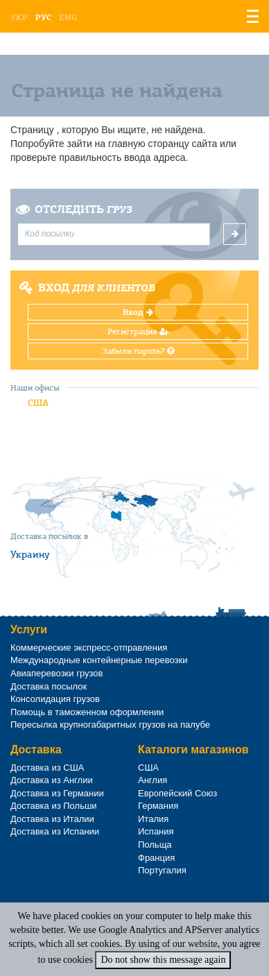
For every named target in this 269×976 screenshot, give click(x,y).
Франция (156, 858)
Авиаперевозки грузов (56, 673)
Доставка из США (47, 767)
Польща (155, 844)
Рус (43, 17)
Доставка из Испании (54, 831)
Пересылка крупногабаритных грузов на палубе (110, 724)
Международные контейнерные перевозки (98, 660)
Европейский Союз (177, 793)
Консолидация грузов (55, 699)
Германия (158, 806)
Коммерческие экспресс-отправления (88, 647)
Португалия (162, 870)
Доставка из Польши (53, 806)
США (38, 403)
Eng (68, 17)
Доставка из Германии (57, 793)
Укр (19, 17)
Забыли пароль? (138, 351)
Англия (152, 780)
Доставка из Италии (52, 819)
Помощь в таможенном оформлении (87, 712)
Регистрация (138, 331)
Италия (153, 819)
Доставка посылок (48, 686)
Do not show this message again (163, 959)
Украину (30, 554)
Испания (156, 831)
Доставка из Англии (51, 780)
